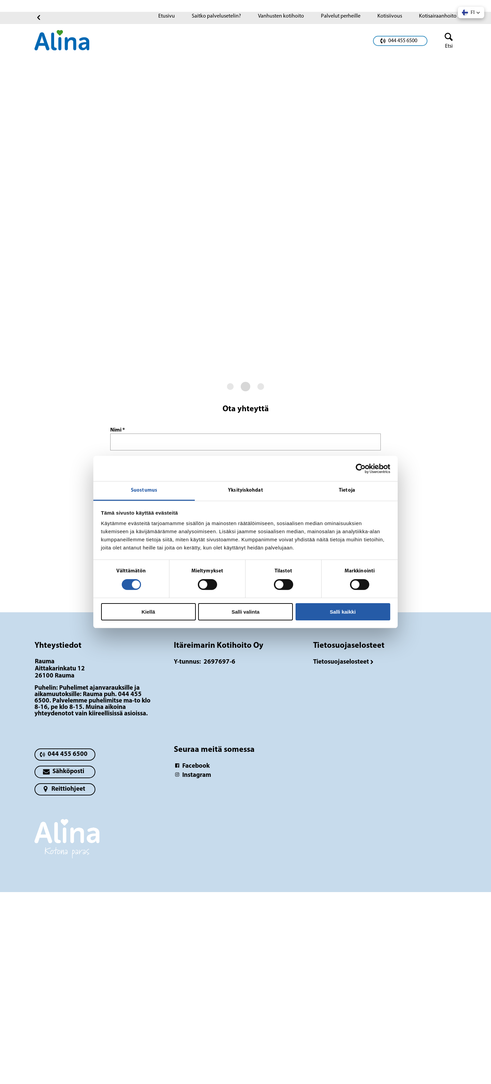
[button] (471, 12)
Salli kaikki (343, 612)
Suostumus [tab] (144, 490)
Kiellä (148, 612)
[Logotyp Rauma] (66, 842)
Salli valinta (246, 612)
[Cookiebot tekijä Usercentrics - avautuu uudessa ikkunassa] (360, 468)
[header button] (446, 41)
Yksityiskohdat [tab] (245, 490)
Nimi (117, 430)
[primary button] (400, 41)
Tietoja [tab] (347, 490)
